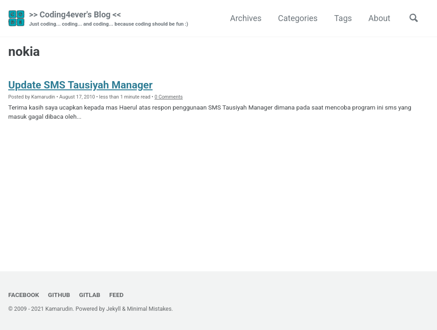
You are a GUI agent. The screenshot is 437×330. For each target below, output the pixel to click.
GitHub (59, 294)
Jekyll (113, 309)
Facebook (23, 294)
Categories (298, 18)
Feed (116, 294)
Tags (343, 18)
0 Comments (169, 97)
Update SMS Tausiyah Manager (80, 85)
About (379, 18)
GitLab (89, 294)
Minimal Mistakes (149, 309)
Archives (246, 18)
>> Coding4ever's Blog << (108, 19)
